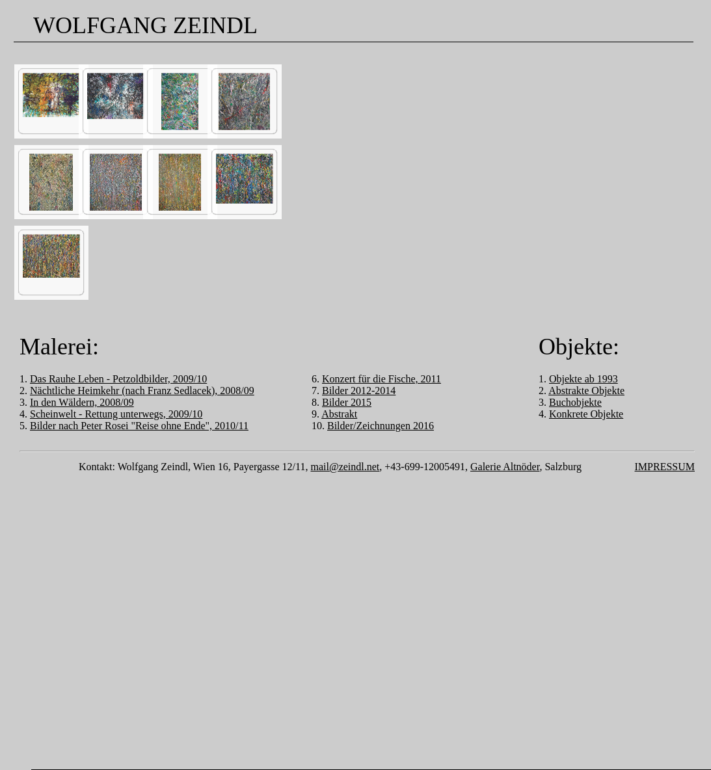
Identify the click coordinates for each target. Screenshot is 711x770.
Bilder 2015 (346, 402)
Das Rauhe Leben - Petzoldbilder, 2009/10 (118, 378)
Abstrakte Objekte (586, 390)
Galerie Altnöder (504, 466)
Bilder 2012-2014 (359, 390)
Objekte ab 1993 (583, 378)
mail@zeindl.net (344, 466)
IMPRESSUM (665, 466)
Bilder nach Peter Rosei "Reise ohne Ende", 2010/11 (139, 425)
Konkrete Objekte (586, 413)
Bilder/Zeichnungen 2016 (380, 425)
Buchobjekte (575, 402)
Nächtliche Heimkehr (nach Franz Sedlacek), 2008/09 (142, 390)
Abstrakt (339, 413)
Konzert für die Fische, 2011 (381, 378)
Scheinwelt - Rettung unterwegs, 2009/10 (116, 413)
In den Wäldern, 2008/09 (82, 402)
